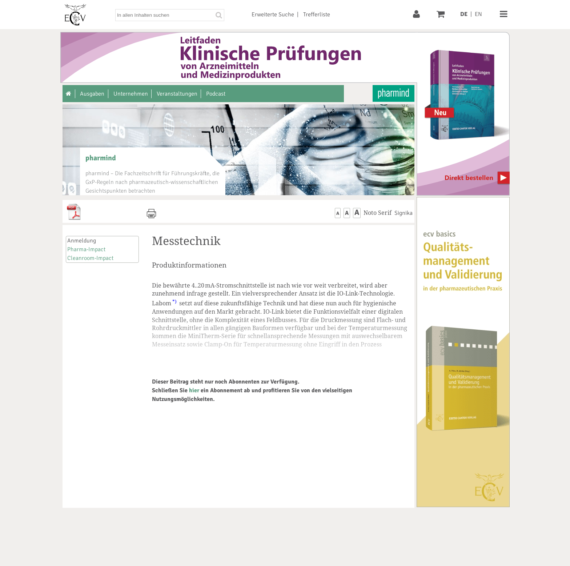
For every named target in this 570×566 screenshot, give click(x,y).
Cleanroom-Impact (90, 258)
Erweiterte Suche (273, 14)
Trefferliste (316, 14)
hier (194, 390)
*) (174, 301)
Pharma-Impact (86, 249)
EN (478, 14)
